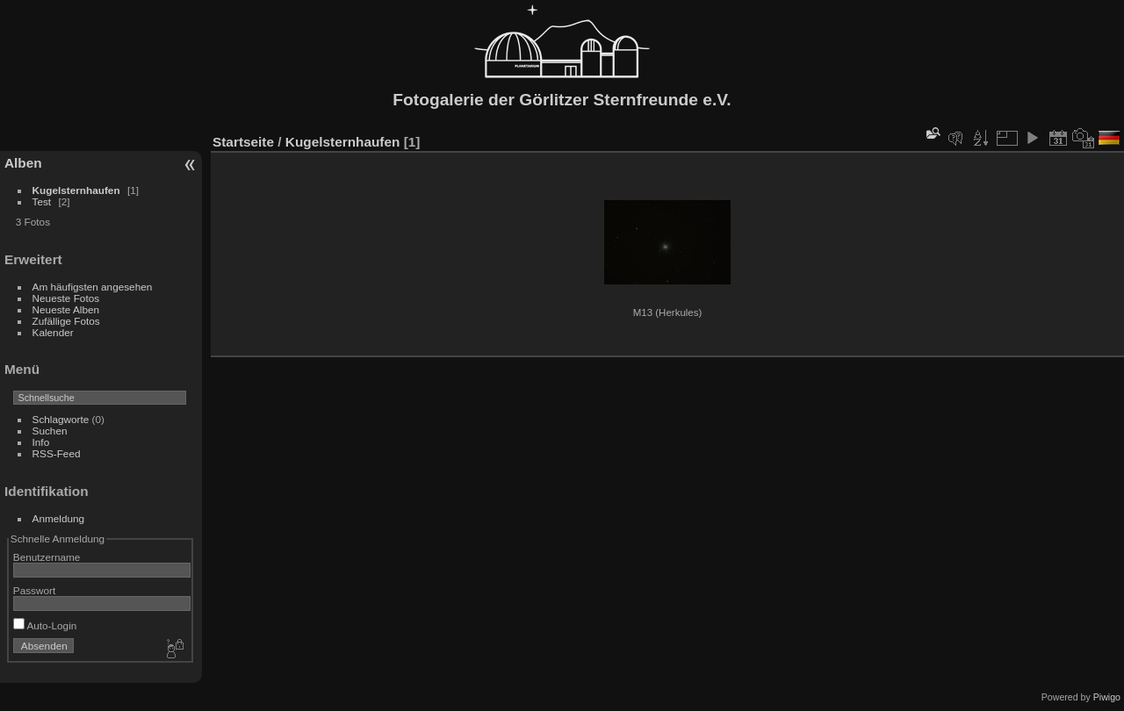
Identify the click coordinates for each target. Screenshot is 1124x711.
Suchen (50, 430)
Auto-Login (45, 625)
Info (41, 442)
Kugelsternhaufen (76, 190)
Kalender (53, 332)
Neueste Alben (66, 309)
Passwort (34, 590)
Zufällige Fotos (66, 321)
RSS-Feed (56, 453)
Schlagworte (61, 419)
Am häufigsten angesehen (92, 286)
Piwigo (1106, 697)
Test (42, 201)
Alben (23, 162)
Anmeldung (58, 518)
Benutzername (47, 557)
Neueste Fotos (66, 298)
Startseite (243, 141)
